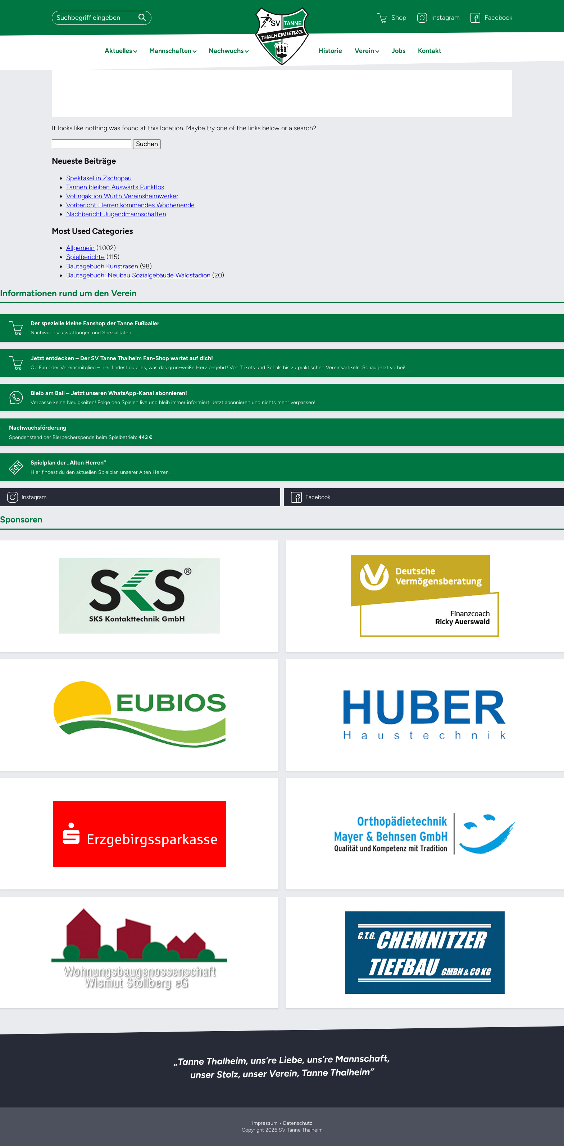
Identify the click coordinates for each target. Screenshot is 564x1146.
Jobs (398, 51)
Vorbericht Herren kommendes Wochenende (130, 205)
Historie (330, 51)
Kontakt (429, 51)
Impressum (265, 1123)
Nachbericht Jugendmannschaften (116, 214)
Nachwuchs (226, 51)
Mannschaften (170, 51)
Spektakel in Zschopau (99, 178)
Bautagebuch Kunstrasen (102, 266)
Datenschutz (297, 1123)
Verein (364, 51)
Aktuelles (118, 51)
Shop (391, 18)
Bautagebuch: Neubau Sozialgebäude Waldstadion (138, 275)
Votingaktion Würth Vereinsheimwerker (122, 196)
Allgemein (80, 248)
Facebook (491, 18)
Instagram (438, 18)
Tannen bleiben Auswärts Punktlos (115, 187)
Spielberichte (85, 257)
